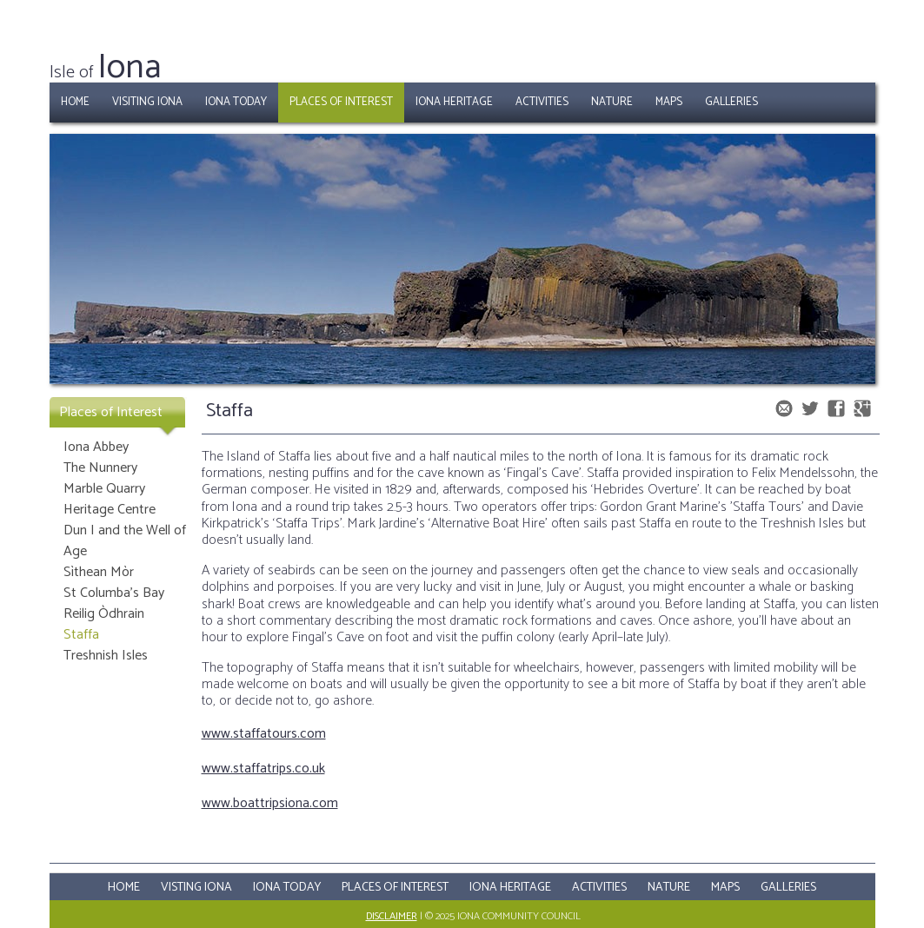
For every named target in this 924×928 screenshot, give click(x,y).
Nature (612, 102)
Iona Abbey (96, 447)
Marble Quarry (104, 488)
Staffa (81, 634)
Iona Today (236, 102)
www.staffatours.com (264, 734)
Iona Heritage (454, 102)
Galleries (731, 102)
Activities (541, 102)
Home (75, 102)
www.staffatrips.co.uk (263, 768)
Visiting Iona (147, 102)
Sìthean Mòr (98, 572)
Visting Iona (196, 888)
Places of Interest (341, 102)
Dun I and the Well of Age (124, 541)
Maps (668, 102)
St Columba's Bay (113, 593)
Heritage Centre (109, 509)
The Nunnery (100, 468)
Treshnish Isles (105, 655)
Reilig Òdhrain (103, 614)
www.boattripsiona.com (270, 803)
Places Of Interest (395, 888)
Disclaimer (391, 916)
